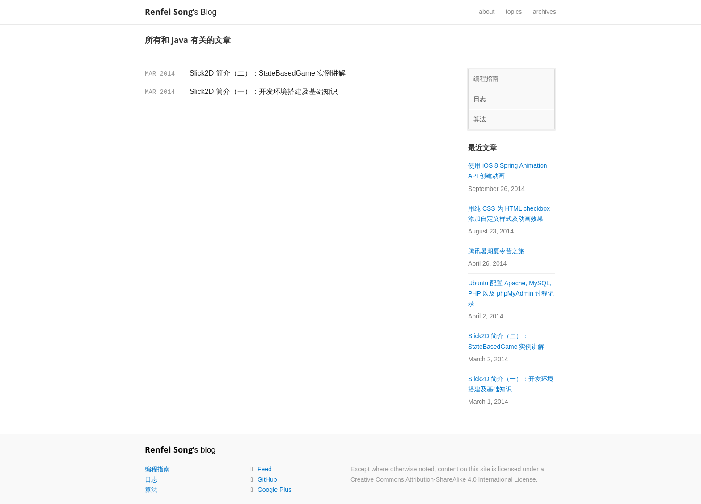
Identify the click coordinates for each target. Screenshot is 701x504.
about (486, 11)
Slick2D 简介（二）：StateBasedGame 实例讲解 (268, 73)
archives (544, 11)
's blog (180, 449)
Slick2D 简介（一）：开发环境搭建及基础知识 (264, 91)
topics (514, 11)
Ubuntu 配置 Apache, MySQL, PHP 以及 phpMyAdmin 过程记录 (511, 293)
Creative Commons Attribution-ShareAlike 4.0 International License (443, 479)
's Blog (185, 12)
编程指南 (485, 78)
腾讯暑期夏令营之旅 (496, 250)
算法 (479, 119)
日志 (479, 98)
